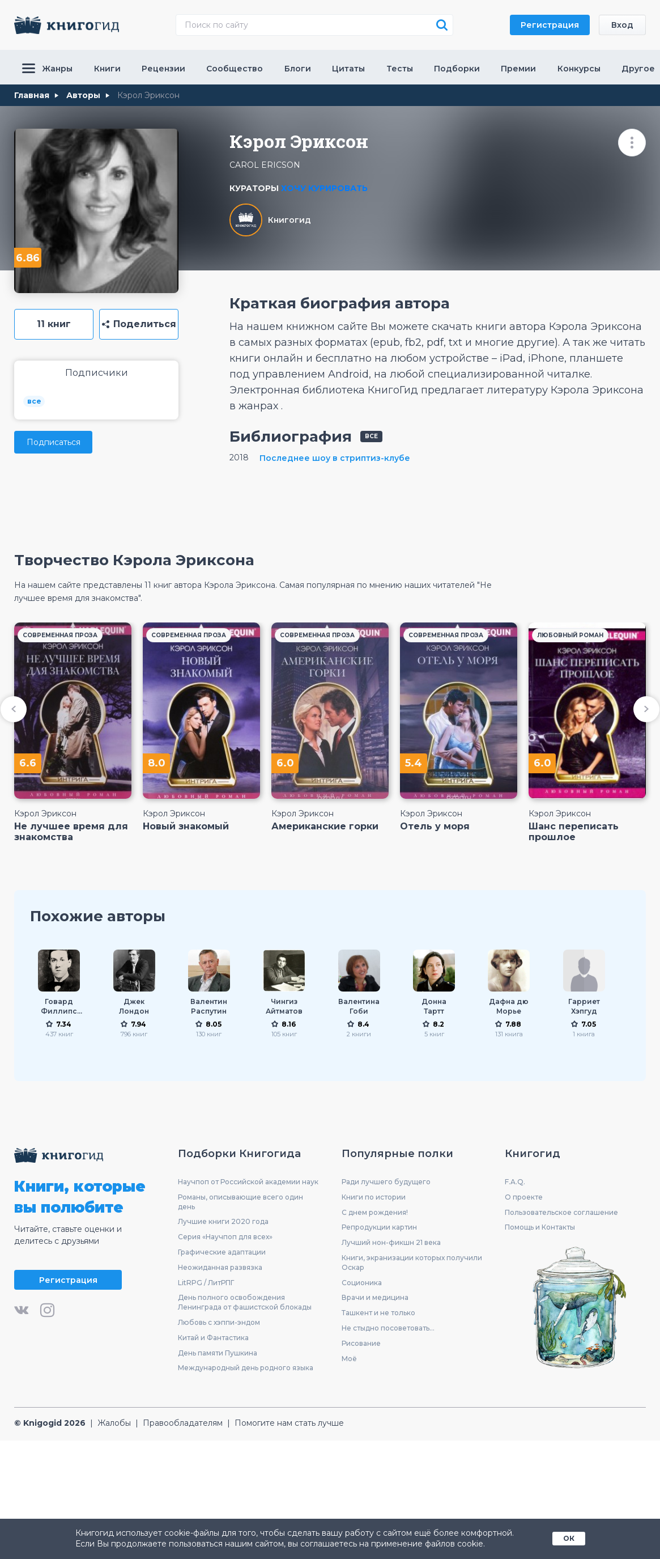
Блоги (297, 68)
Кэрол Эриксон (45, 813)
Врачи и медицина (375, 1297)
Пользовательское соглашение (561, 1212)
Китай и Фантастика (213, 1337)
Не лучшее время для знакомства (71, 831)
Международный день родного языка (245, 1367)
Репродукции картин (379, 1227)
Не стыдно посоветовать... (388, 1328)
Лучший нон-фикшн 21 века (391, 1242)
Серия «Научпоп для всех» (225, 1236)
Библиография (290, 436)
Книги (107, 68)
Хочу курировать (324, 188)
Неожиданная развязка (220, 1267)
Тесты (399, 68)
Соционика (362, 1282)
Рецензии (163, 68)
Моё (349, 1358)
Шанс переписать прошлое (574, 831)
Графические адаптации (222, 1252)
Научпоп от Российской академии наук (248, 1181)
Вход (622, 25)
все (34, 401)
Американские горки (324, 826)
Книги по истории (374, 1197)
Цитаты (348, 68)
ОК (568, 1538)
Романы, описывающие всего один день (240, 1202)
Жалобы (114, 1423)
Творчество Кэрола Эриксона (134, 560)
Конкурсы (579, 68)
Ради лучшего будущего (386, 1181)
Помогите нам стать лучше (289, 1423)
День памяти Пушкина (217, 1353)
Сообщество (234, 68)
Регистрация (550, 25)
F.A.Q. (515, 1181)
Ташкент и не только (378, 1312)
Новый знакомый (186, 826)
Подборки (457, 68)
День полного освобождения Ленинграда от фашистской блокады (245, 1302)
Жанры (47, 68)
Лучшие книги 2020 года (223, 1221)
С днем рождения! (375, 1212)
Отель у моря (435, 826)
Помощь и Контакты (540, 1227)
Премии (518, 68)
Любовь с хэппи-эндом (219, 1322)
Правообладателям (183, 1423)
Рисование (361, 1343)
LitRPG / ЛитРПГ (206, 1282)
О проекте (524, 1197)
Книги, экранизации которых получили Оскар (412, 1262)
